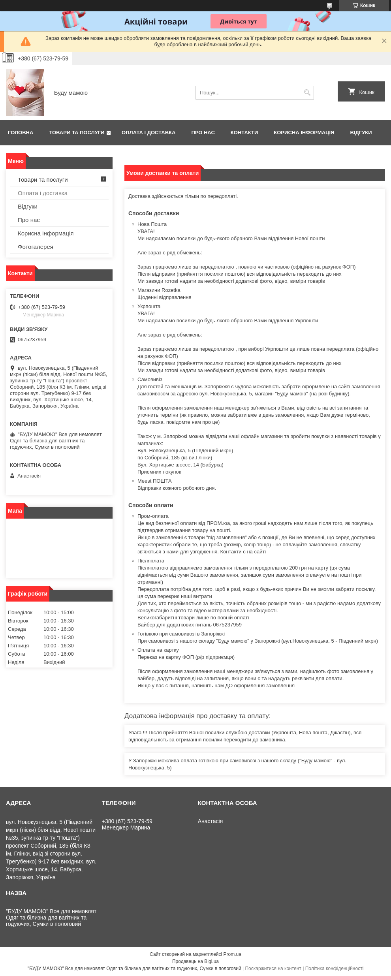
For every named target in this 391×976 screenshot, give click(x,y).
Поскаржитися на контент (273, 968)
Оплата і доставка (148, 132)
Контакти (244, 132)
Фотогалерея (35, 246)
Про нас (202, 132)
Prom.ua (232, 954)
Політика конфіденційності (334, 968)
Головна (20, 132)
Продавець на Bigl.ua (195, 961)
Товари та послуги (76, 132)
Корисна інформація (304, 132)
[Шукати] (307, 93)
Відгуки (361, 132)
